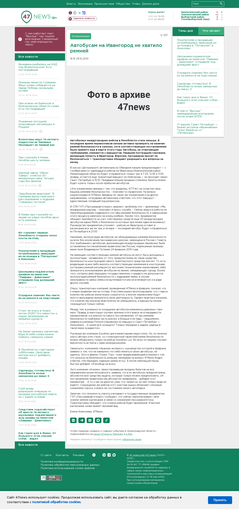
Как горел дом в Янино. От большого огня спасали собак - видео (198, 100)
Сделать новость (84, 18)
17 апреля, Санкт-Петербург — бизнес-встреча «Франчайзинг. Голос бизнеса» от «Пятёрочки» (197, 128)
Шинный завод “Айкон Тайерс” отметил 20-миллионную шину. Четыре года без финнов (39, 179)
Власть (71, 4)
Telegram (109, 455)
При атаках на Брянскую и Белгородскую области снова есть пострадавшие (39, 108)
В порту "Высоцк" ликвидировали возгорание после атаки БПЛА (195, 114)
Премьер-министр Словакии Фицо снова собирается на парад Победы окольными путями (39, 89)
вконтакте (74, 12)
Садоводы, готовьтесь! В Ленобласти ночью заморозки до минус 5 (197, 86)
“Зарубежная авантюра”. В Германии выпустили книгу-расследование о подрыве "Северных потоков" (39, 200)
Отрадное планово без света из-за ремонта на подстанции (197, 74)
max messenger (83, 12)
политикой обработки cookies (56, 502)
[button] (73, 420)
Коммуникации (80, 36)
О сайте (46, 455)
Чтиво (136, 4)
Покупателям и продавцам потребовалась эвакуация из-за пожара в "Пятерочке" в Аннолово (197, 44)
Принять (220, 500)
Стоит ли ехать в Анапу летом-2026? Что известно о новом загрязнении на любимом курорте (39, 317)
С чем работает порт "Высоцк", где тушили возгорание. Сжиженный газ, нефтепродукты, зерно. (41, 39)
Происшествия (104, 4)
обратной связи (131, 440)
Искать (221, 3)
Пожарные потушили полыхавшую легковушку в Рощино (39, 126)
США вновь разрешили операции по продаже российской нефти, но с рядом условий (39, 395)
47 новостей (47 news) (143, 455)
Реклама (78, 455)
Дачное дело (150, 4)
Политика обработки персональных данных (70, 465)
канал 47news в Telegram (108, 434)
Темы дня (185, 31)
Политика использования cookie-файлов (68, 468)
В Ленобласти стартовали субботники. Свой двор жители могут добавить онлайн (39, 356)
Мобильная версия (70, 12)
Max (114, 455)
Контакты (62, 455)
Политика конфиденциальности (62, 462)
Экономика (85, 4)
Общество (123, 4)
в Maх (129, 434)
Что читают (211, 31)
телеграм (79, 12)
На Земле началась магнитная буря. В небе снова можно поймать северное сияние (39, 336)
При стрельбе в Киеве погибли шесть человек (39, 161)
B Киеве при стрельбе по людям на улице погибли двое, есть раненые (39, 220)
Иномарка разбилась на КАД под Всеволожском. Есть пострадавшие (39, 69)
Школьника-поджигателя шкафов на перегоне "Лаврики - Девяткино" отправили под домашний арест (197, 60)
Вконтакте (94, 455)
